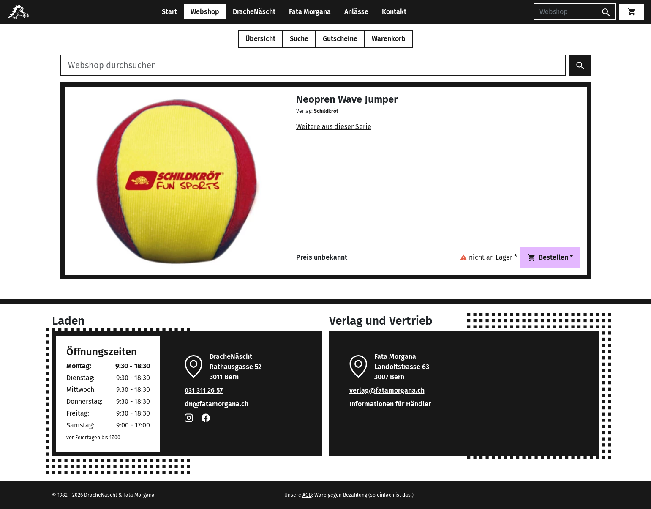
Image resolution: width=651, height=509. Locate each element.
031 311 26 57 (204, 390)
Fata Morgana (310, 12)
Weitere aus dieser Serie (333, 127)
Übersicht (260, 39)
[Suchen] (565, 11)
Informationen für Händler (390, 404)
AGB (307, 495)
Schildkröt (326, 111)
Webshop (205, 12)
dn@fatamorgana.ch (216, 404)
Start (169, 12)
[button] (488, 257)
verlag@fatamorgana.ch (387, 390)
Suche (299, 39)
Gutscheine (340, 39)
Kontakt (394, 12)
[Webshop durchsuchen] (313, 65)
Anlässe (356, 12)
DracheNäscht (254, 12)
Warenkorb (389, 39)
